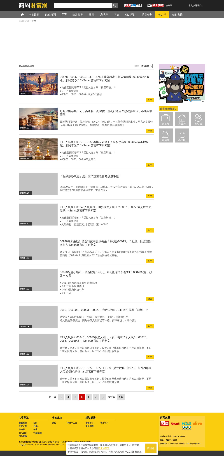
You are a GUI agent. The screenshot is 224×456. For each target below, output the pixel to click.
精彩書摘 (177, 14)
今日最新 (34, 14)
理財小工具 (72, 423)
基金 (116, 14)
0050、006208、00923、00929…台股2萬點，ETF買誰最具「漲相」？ (104, 309)
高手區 (182, 140)
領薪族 (165, 123)
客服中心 (104, 423)
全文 (150, 100)
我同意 (150, 448)
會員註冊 (192, 5)
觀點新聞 (50, 14)
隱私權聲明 (103, 448)
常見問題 (90, 426)
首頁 (25, 14)
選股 (54, 423)
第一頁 (52, 397)
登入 (200, 5)
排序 (137, 66)
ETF (64, 14)
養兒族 (198, 123)
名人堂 (162, 14)
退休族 (165, 140)
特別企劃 (147, 14)
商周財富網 (24, 21)
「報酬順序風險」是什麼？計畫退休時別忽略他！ (90, 176)
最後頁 (111, 397)
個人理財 (130, 14)
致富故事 (77, 14)
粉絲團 (169, 5)
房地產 (104, 14)
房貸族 (182, 123)
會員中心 (90, 423)
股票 (91, 14)
